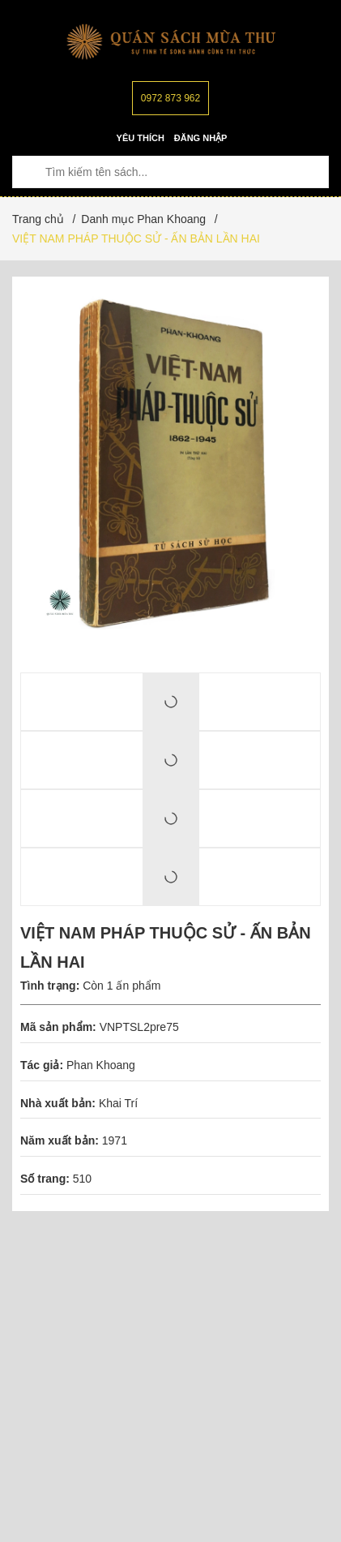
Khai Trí (118, 1103)
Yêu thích (140, 138)
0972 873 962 (170, 98)
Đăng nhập (201, 138)
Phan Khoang (100, 1065)
